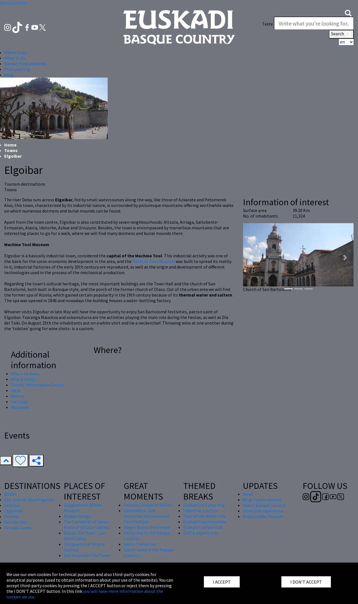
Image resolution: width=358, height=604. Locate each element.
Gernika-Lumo (18, 527)
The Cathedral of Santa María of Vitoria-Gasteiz (86, 524)
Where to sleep (25, 373)
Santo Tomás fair (140, 544)
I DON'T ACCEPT (306, 582)
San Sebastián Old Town (87, 555)
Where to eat (23, 379)
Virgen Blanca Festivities (147, 527)
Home (10, 145)
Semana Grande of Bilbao (148, 505)
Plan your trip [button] (17, 69)
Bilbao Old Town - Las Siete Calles (84, 535)
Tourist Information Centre (37, 385)
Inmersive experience (263, 511)
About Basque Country (264, 505)
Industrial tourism (200, 510)
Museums (20, 407)
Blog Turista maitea (262, 499)
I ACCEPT (222, 582)
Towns (11, 150)
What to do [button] (14, 58)
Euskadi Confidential (203, 527)
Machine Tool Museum (153, 261)
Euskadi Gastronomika (204, 521)
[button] (348, 12)
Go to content (13, 3)
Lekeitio (12, 505)
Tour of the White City (204, 516)
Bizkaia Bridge (77, 516)
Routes (18, 396)
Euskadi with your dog (204, 505)
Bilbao (10, 494)
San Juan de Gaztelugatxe (28, 499)
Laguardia (13, 511)
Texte (267, 24)
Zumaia (11, 516)
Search (341, 34)
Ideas (16, 390)
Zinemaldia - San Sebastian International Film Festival (147, 516)
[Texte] (314, 23)
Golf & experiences (201, 533)
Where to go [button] (16, 52)
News (248, 494)
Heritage (19, 401)
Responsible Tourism (263, 516)
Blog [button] (8, 75)
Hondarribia (15, 522)
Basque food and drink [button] (25, 63)
